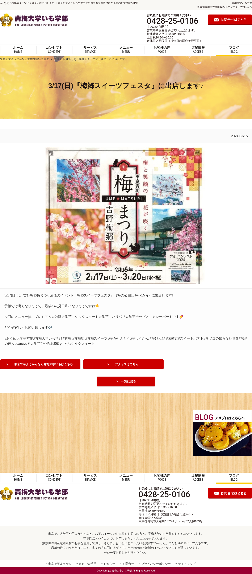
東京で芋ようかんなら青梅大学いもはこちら (43, 364)
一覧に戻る (128, 381)
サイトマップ (187, 563)
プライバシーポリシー (156, 563)
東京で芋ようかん (60, 563)
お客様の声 (162, 49)
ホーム (18, 49)
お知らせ (109, 563)
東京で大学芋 (87, 563)
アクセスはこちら (126, 364)
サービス (90, 49)
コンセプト (54, 49)
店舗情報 (198, 49)
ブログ (234, 49)
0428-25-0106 (172, 21)
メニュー (126, 49)
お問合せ (128, 563)
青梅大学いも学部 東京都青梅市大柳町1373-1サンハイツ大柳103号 (171, 519)
